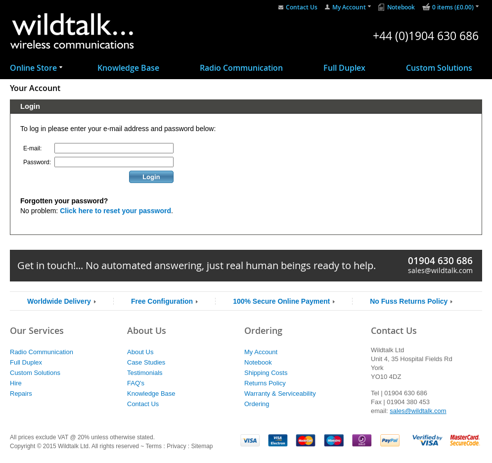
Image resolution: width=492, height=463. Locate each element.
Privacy (176, 446)
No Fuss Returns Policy (408, 301)
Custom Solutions (439, 67)
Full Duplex (344, 67)
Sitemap (202, 446)
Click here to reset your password (115, 211)
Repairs (21, 393)
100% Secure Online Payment (281, 301)
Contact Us (301, 7)
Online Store (33, 67)
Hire (16, 383)
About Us (140, 352)
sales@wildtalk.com (440, 270)
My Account (349, 7)
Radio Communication (241, 67)
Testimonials (145, 372)
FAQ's (135, 383)
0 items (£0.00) (453, 7)
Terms (153, 446)
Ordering (256, 404)
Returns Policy (265, 383)
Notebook (401, 7)
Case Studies (146, 362)
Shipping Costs (265, 372)
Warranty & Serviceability (280, 393)
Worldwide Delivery (59, 301)
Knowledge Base (128, 67)
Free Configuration (162, 301)
